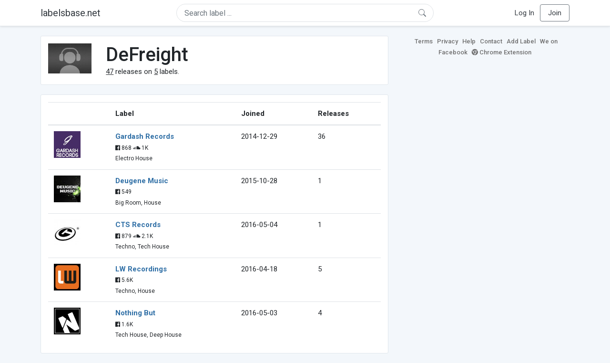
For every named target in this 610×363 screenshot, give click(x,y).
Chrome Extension (501, 52)
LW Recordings (141, 269)
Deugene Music (141, 180)
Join (554, 13)
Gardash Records (144, 136)
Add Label (521, 41)
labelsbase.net (71, 13)
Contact (491, 41)
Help (469, 41)
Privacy (447, 41)
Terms (424, 41)
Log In (524, 13)
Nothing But (135, 313)
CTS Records (138, 224)
